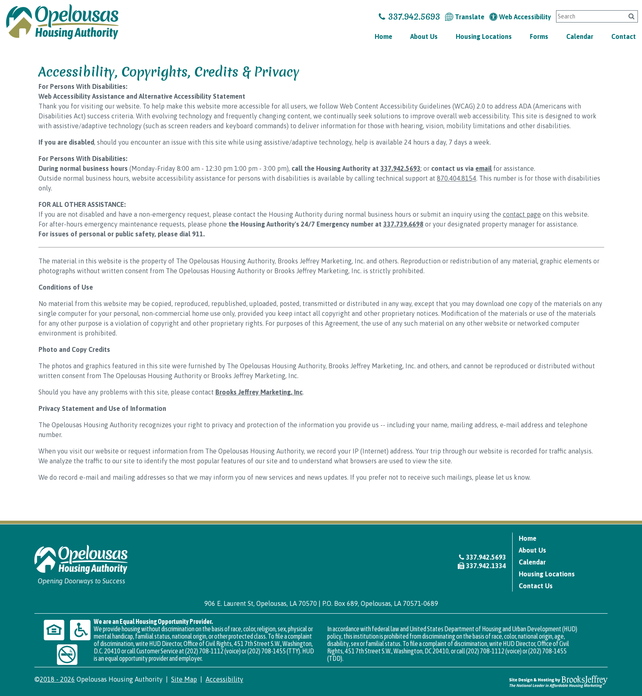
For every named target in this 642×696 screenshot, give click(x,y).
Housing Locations (484, 36)
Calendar (579, 36)
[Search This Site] (589, 16)
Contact (623, 36)
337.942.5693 (409, 17)
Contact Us (536, 585)
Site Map (184, 679)
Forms (539, 36)
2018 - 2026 (57, 679)
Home (383, 36)
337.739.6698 (403, 224)
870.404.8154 (456, 178)
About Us (424, 36)
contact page (522, 214)
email (483, 168)
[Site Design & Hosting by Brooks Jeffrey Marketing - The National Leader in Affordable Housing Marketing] (558, 681)
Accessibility (224, 679)
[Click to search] (631, 16)
